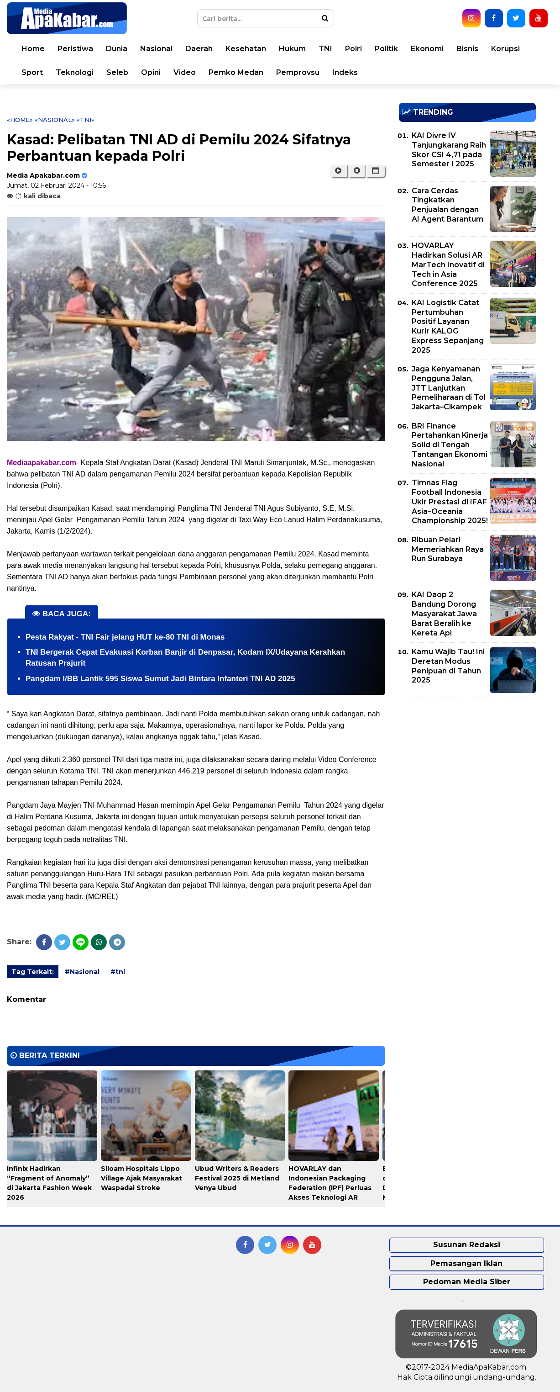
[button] (375, 170)
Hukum (292, 48)
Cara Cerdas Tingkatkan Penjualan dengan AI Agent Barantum (447, 204)
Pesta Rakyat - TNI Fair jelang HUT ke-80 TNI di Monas (125, 637)
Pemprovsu (297, 72)
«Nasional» (55, 119)
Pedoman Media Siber (466, 1281)
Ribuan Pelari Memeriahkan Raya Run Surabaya (448, 549)
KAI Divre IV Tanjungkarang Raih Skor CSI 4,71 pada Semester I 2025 (449, 149)
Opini (151, 72)
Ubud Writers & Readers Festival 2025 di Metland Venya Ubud (237, 1178)
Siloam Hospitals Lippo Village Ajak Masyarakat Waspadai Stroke (141, 1178)
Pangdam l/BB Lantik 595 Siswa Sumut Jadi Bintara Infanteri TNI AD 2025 (160, 678)
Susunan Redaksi (466, 1244)
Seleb (117, 72)
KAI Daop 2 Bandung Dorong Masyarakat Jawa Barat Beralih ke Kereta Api (444, 613)
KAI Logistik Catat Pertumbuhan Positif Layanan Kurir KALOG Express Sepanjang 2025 (448, 326)
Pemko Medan (236, 72)
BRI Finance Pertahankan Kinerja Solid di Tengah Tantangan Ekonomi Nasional (450, 445)
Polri (353, 48)
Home (33, 48)
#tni (117, 972)
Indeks (345, 72)
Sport (32, 72)
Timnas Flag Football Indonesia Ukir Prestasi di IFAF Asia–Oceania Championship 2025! (450, 501)
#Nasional (82, 972)
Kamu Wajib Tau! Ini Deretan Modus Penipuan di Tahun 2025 (448, 665)
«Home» (20, 119)
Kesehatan (245, 48)
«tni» (85, 119)
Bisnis (467, 48)
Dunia (116, 48)
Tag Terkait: (32, 972)
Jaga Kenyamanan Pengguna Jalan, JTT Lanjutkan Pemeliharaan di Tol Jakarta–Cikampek (449, 388)
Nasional (156, 48)
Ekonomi (427, 48)
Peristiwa (75, 48)
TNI (325, 48)
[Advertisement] (467, 769)
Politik (386, 48)
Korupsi (505, 48)
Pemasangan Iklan (466, 1263)
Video (184, 72)
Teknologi (75, 72)
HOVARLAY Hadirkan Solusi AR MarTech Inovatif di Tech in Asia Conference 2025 (448, 264)
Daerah (199, 48)
